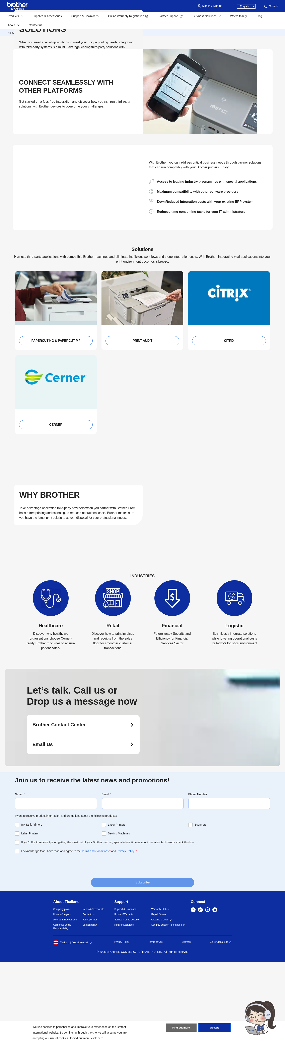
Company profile (62, 992)
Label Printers (30, 916)
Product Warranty (123, 997)
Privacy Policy (125, 934)
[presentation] (45, 948)
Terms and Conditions (95, 934)
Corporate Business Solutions (35, 32)
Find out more (181, 1029)
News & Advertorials (93, 992)
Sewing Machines (119, 916)
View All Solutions (39, 106)
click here (97, 1038)
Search (271, 6)
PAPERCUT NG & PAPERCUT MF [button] (55, 423)
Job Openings (90, 1002)
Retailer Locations (124, 1007)
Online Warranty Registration (126, 16)
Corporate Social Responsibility (62, 1009)
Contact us (35, 25)
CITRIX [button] (229, 423)
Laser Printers (116, 907)
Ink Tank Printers (31, 907)
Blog (259, 16)
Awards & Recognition (65, 1002)
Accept (214, 1029)
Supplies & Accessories (47, 16)
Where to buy (238, 16)
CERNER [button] (55, 507)
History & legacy (62, 997)
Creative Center (159, 1002)
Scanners (200, 907)
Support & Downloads (84, 16)
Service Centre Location (127, 1002)
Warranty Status (160, 992)
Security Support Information (166, 1007)
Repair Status (158, 997)
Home (11, 32)
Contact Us (88, 997)
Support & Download (125, 992)
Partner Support (168, 16)
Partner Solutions (65, 32)
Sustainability (90, 1007)
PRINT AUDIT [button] (142, 423)
